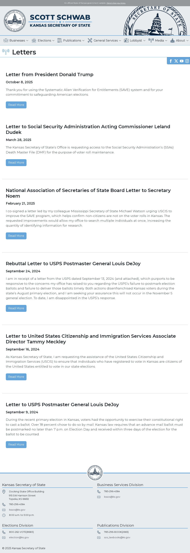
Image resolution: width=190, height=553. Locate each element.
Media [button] (156, 40)
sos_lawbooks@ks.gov (117, 537)
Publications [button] (69, 40)
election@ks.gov (19, 537)
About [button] (177, 40)
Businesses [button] (14, 40)
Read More (16, 105)
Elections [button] (41, 40)
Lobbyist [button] (133, 40)
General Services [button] (102, 40)
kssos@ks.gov (17, 509)
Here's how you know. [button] (116, 3)
